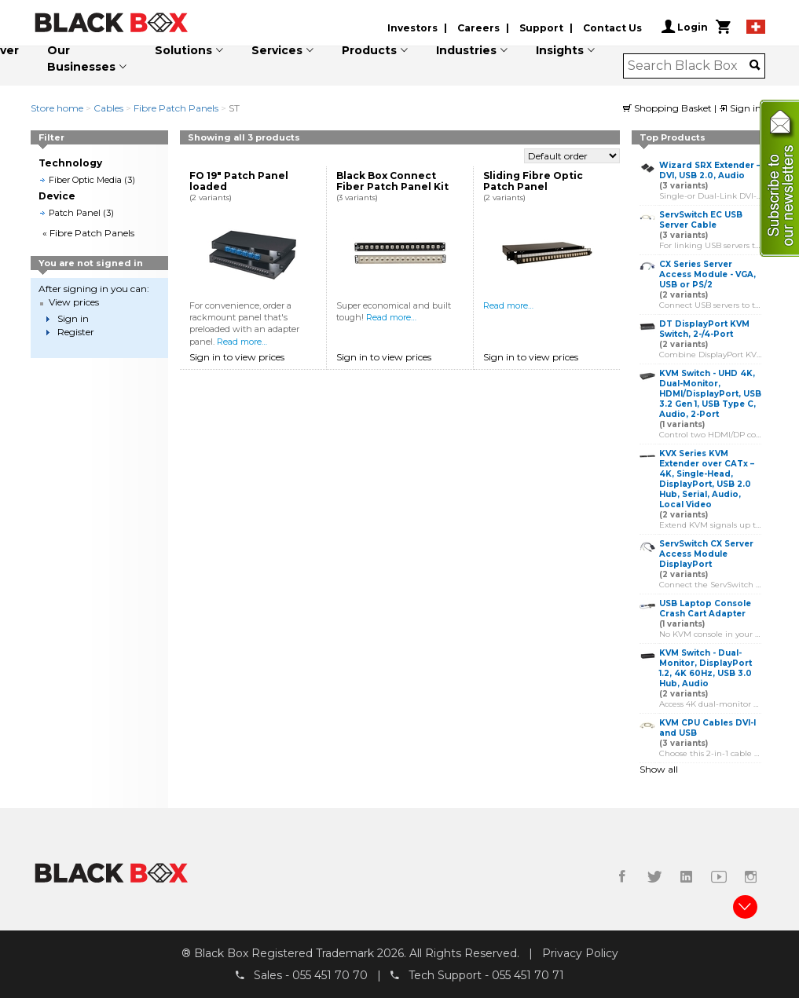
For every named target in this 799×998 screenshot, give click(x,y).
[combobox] (689, 66)
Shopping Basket (668, 108)
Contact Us (612, 28)
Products (369, 50)
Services (276, 50)
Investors (412, 28)
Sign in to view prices (236, 357)
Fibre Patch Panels (176, 108)
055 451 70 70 (330, 975)
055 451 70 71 (528, 975)
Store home (57, 108)
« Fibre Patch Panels (88, 233)
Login (685, 26)
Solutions (183, 50)
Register (75, 332)
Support (541, 28)
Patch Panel (75, 212)
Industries (466, 50)
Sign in (740, 108)
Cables (108, 108)
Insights (560, 50)
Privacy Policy (580, 953)
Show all (659, 769)
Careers (478, 28)
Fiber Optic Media (85, 179)
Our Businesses (81, 58)
